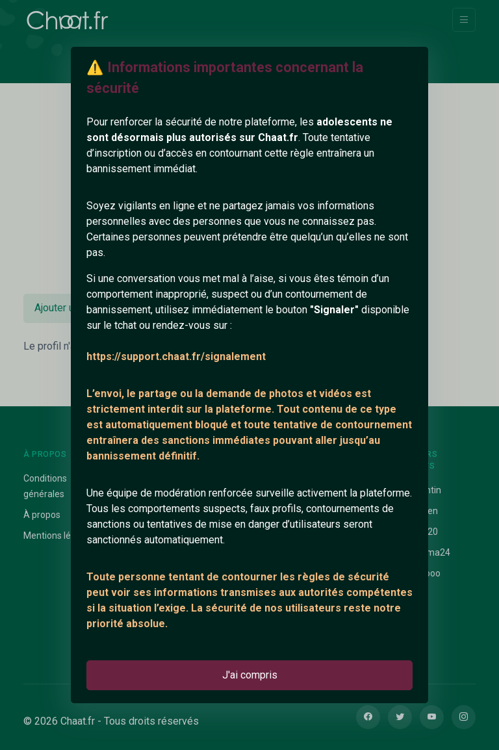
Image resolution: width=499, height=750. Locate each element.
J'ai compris (249, 675)
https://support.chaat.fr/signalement (176, 356)
